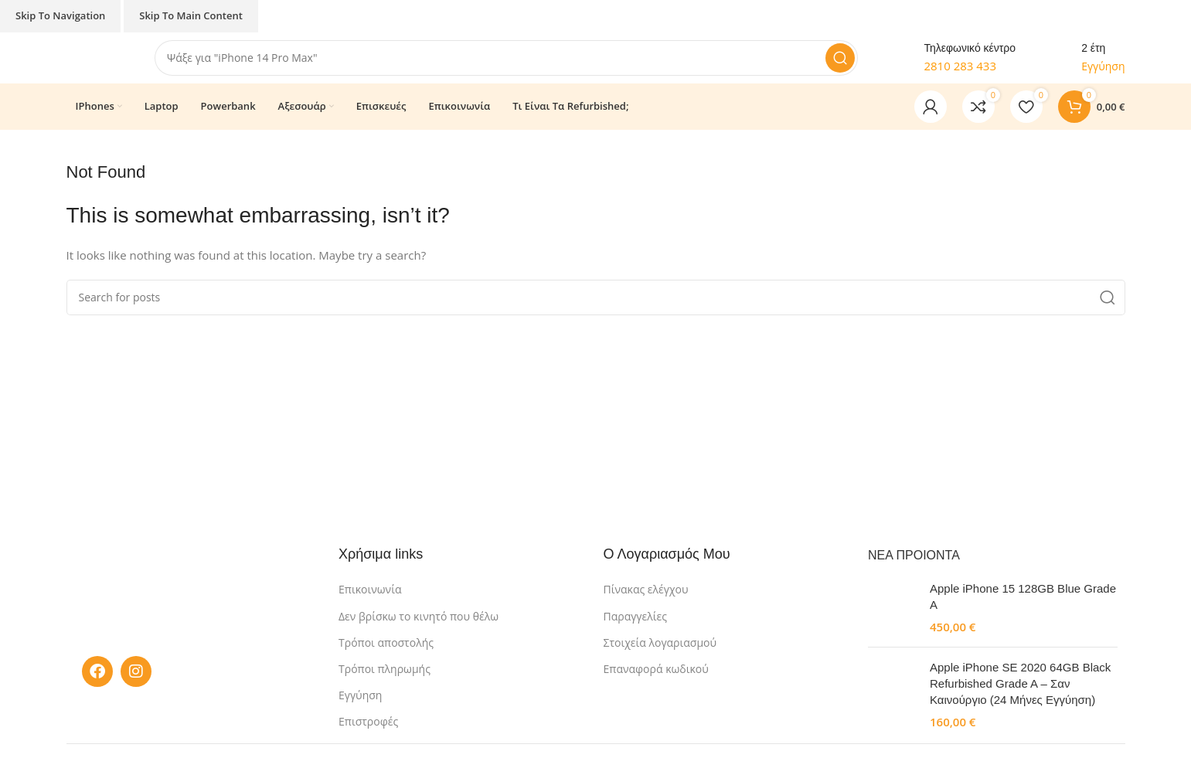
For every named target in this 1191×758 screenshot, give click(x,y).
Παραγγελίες (635, 627)
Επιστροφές (368, 732)
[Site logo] (102, 62)
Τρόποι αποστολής (386, 653)
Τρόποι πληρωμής (384, 679)
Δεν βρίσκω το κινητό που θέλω (419, 627)
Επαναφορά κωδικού (656, 679)
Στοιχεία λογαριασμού (660, 653)
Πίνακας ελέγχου (646, 600)
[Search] (514, 63)
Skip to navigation (60, 15)
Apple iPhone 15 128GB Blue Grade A (1023, 607)
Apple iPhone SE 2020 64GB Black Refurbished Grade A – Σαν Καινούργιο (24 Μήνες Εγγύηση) (1020, 694)
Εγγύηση (360, 706)
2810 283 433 (960, 71)
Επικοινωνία (370, 600)
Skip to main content (191, 15)
